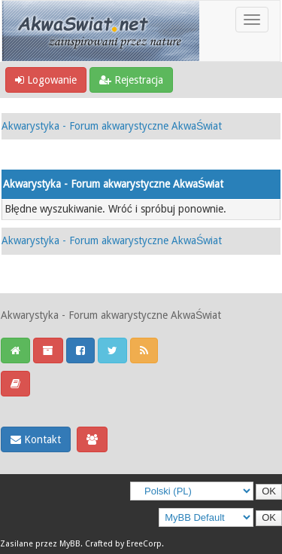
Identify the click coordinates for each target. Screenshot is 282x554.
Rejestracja (131, 80)
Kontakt (36, 439)
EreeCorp (144, 544)
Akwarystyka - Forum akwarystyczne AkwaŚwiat (112, 126)
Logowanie (46, 80)
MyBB (69, 544)
